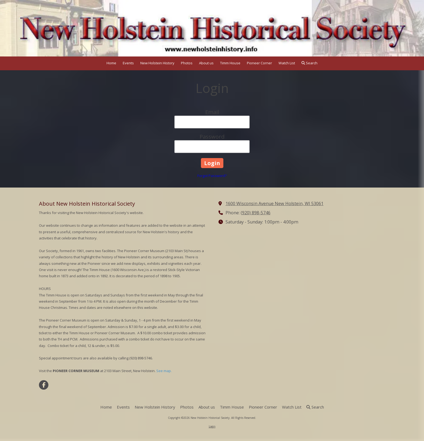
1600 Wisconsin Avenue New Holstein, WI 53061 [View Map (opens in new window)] (274, 203)
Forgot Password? (212, 175)
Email (212, 112)
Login (212, 426)
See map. (164, 370)
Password (212, 136)
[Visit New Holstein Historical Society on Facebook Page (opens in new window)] (43, 385)
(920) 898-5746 (255, 213)
